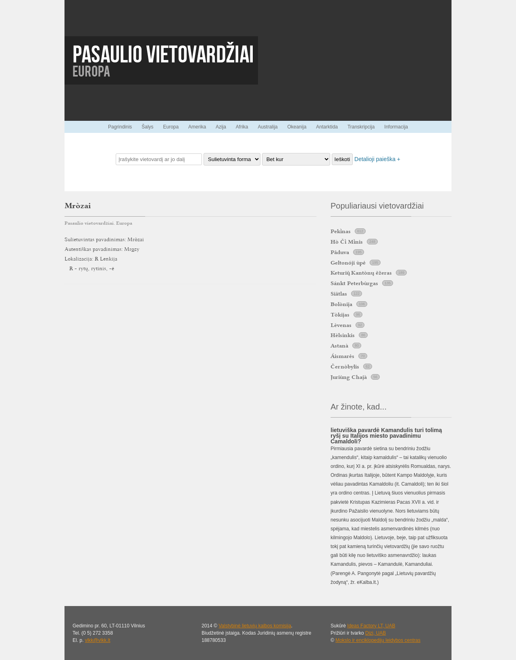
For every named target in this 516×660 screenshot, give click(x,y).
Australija (267, 127)
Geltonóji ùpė (348, 262)
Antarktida (327, 127)
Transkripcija (361, 127)
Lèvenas (341, 325)
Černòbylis (345, 366)
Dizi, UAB (375, 633)
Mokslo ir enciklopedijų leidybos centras (377, 640)
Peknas (341, 231)
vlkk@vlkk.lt (97, 640)
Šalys (147, 127)
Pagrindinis (120, 127)
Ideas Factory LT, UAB (371, 626)
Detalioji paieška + (377, 159)
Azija (221, 127)
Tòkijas (340, 314)
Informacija (396, 127)
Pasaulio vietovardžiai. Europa (98, 223)
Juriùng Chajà (349, 377)
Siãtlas (339, 293)
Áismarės (342, 356)
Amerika (197, 127)
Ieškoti (342, 159)
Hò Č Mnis (347, 241)
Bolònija (341, 304)
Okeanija (296, 127)
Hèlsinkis (343, 335)
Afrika (242, 127)
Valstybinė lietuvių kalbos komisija (254, 626)
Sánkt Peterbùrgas (354, 283)
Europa (171, 127)
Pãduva (340, 252)
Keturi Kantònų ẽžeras (361, 272)
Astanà (339, 345)
